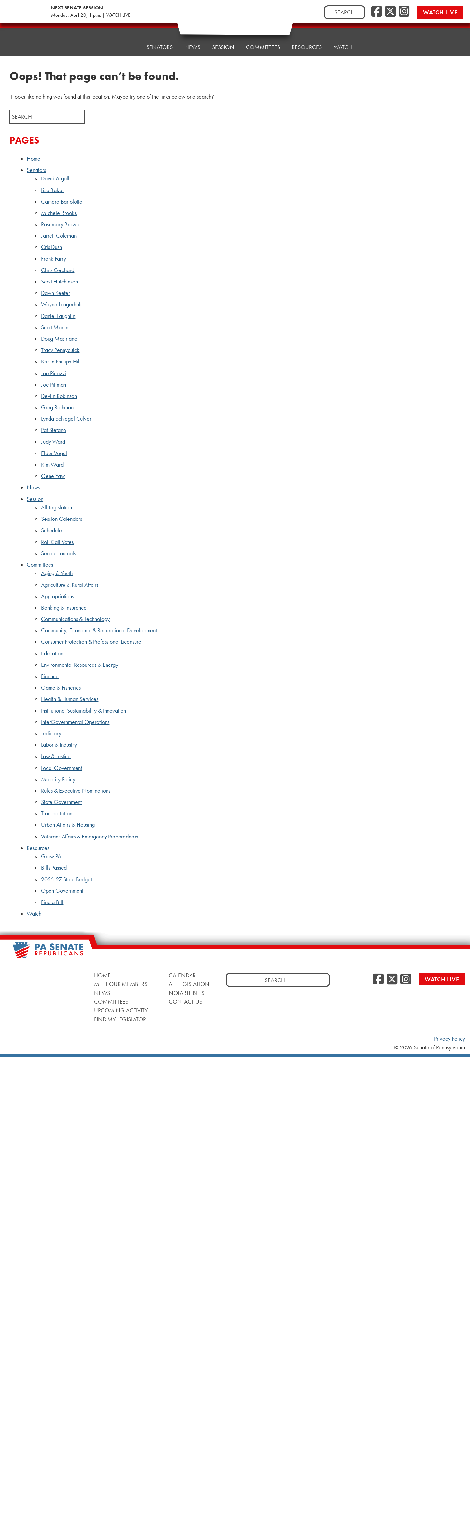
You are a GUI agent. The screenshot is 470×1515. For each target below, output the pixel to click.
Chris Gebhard (57, 270)
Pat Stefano (53, 430)
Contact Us (185, 1001)
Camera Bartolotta (61, 201)
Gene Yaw (53, 476)
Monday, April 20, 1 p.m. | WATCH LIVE (90, 15)
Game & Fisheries (61, 687)
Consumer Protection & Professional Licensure (91, 641)
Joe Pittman (53, 384)
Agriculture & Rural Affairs (69, 584)
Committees (263, 39)
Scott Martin (54, 327)
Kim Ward (52, 464)
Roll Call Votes (57, 542)
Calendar (182, 975)
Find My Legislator (120, 1018)
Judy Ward (53, 441)
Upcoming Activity (121, 1010)
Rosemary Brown (60, 224)
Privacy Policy (449, 1038)
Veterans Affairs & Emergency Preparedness (89, 836)
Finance (50, 676)
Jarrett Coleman (59, 235)
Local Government (61, 767)
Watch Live (440, 12)
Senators (159, 44)
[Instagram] (404, 12)
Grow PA (51, 856)
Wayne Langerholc (62, 304)
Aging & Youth (57, 573)
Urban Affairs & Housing (68, 824)
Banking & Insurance (64, 607)
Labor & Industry (59, 744)
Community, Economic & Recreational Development (99, 630)
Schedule (51, 530)
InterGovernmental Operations (75, 722)
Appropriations (57, 596)
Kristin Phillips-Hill (61, 361)
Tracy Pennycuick (60, 350)
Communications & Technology (75, 619)
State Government (61, 802)
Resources (307, 38)
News (192, 42)
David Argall (55, 178)
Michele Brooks (59, 213)
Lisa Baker (52, 190)
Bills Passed (54, 867)
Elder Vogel (54, 453)
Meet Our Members (120, 983)
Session (223, 41)
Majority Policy (58, 779)
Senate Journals (58, 553)
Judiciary (51, 733)
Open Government (62, 890)
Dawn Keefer (55, 292)
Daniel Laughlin (58, 316)
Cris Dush (51, 247)
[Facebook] (376, 12)
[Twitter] (390, 12)
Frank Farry (53, 258)
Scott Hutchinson (59, 281)
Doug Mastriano (59, 338)
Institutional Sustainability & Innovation (83, 710)
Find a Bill (52, 902)
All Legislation (56, 507)
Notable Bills (186, 992)
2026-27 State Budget (66, 879)
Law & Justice (56, 756)
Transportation (56, 813)
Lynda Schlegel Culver (66, 418)
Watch (343, 36)
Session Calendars (61, 518)
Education (52, 653)
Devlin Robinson (59, 396)
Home (126, 46)
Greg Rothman (57, 407)
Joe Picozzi (53, 373)
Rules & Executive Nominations (75, 790)
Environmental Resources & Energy (79, 664)
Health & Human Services (69, 699)
